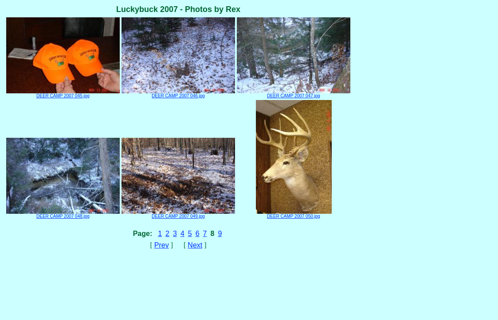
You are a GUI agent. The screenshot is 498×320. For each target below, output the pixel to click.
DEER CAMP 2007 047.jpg (293, 93)
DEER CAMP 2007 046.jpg (178, 93)
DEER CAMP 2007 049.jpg (178, 214)
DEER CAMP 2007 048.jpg (63, 214)
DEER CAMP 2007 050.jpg (294, 214)
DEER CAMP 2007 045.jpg (63, 93)
